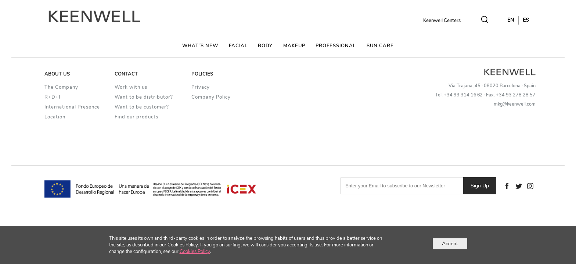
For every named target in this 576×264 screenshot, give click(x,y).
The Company (61, 87)
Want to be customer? (142, 107)
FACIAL (238, 46)
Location (54, 117)
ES (526, 19)
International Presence (72, 107)
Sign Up (480, 185)
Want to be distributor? (144, 97)
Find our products (136, 117)
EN (510, 19)
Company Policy (211, 97)
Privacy (200, 87)
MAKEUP (294, 46)
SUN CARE (380, 46)
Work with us (131, 87)
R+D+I (52, 97)
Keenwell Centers (442, 20)
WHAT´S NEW (200, 46)
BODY (265, 46)
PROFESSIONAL (336, 46)
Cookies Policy (195, 251)
